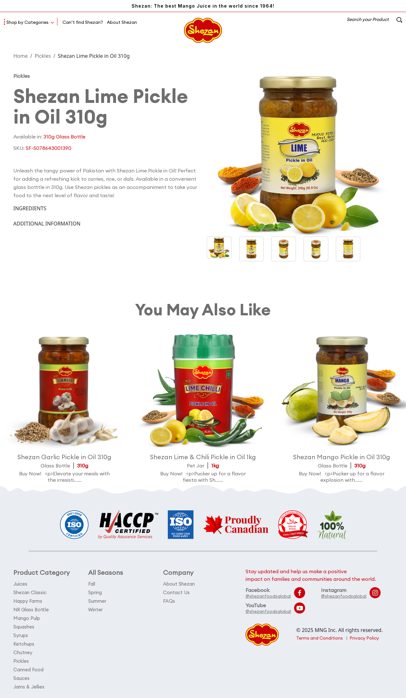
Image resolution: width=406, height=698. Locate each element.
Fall (91, 584)
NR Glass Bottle (31, 610)
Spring (95, 592)
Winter (95, 610)
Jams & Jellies (28, 687)
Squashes (23, 627)
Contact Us (176, 592)
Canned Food (28, 670)
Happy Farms (27, 601)
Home (20, 55)
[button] (251, 249)
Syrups (20, 635)
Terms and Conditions (319, 638)
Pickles (43, 55)
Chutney (22, 652)
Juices (20, 584)
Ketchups (23, 644)
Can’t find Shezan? (82, 22)
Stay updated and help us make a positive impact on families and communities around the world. (311, 575)
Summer (97, 601)
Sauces (21, 678)
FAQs (169, 601)
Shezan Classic (30, 592)
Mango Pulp (26, 618)
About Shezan (122, 22)
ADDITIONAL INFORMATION (47, 223)
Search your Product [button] (374, 19)
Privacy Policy (364, 638)
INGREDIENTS (29, 208)
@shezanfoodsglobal (268, 596)
